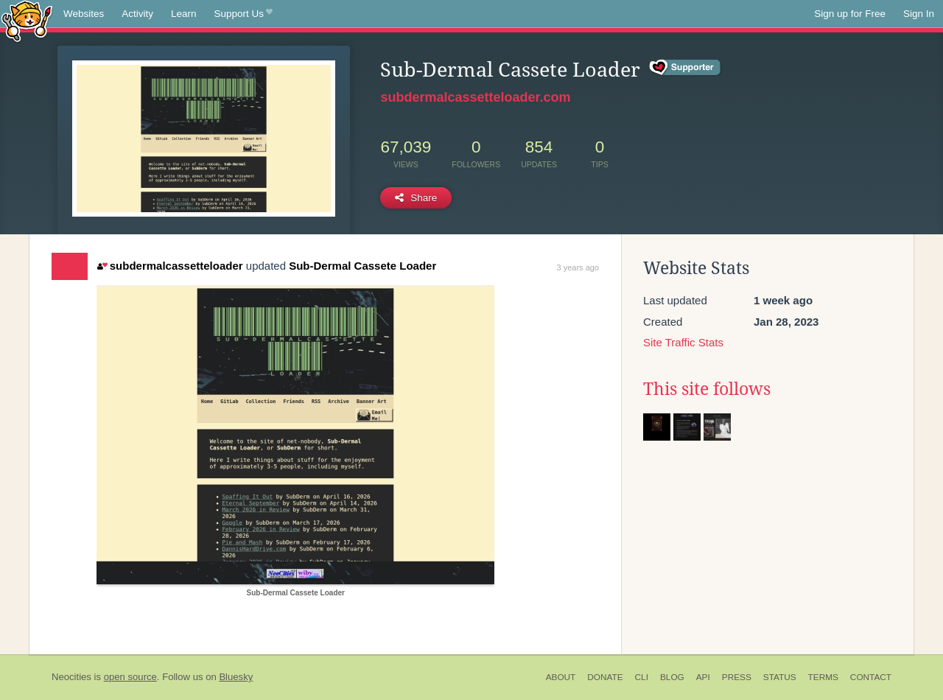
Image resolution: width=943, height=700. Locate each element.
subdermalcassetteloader (169, 265)
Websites (83, 13)
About (561, 677)
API (703, 677)
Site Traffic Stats (683, 342)
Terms (823, 677)
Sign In (918, 13)
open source (130, 676)
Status (779, 677)
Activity (137, 13)
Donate (605, 677)
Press (736, 677)
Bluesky (236, 676)
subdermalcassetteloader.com (475, 97)
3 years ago (578, 267)
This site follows (707, 389)
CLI (641, 677)
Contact (870, 677)
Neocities (71, 676)
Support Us (243, 14)
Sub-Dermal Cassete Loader (362, 265)
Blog (672, 677)
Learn (184, 13)
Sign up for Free (850, 13)
